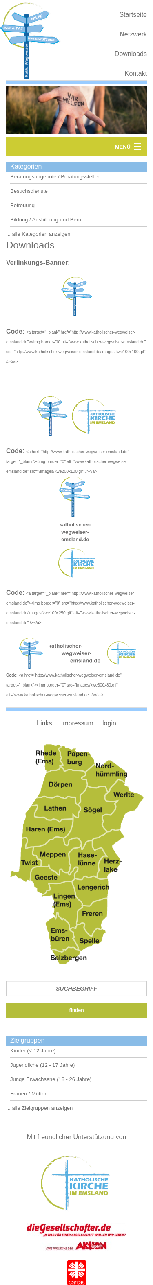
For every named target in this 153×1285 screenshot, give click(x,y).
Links (44, 723)
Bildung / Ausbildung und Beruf (46, 220)
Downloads (131, 53)
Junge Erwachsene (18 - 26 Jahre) (50, 1079)
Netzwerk (133, 34)
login (109, 723)
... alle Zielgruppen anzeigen (39, 1108)
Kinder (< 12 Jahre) (33, 1051)
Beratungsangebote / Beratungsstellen (55, 177)
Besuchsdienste (29, 191)
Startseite (133, 14)
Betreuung (22, 205)
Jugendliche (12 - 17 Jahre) (42, 1065)
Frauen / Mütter (28, 1094)
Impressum (77, 723)
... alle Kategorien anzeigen (38, 234)
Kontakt (136, 73)
